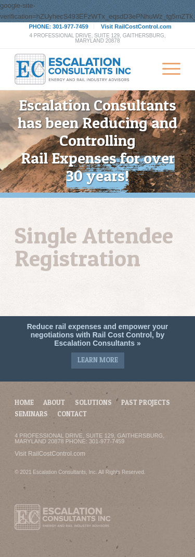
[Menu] (166, 69)
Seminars (31, 414)
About (54, 402)
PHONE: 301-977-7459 (58, 26)
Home (24, 402)
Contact (72, 414)
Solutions (93, 402)
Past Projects (145, 402)
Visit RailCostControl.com (136, 26)
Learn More (97, 360)
